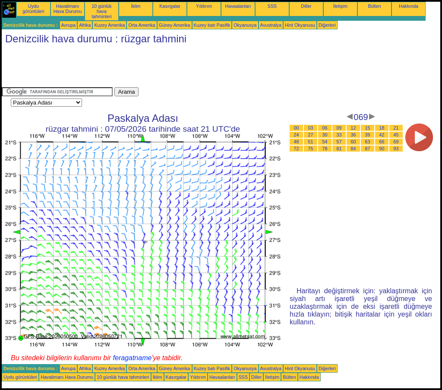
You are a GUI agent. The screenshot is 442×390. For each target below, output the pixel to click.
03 (310, 127)
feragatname (132, 357)
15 (367, 127)
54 (325, 141)
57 (339, 141)
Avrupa (68, 25)
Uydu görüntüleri (33, 8)
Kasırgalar (169, 6)
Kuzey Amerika (109, 25)
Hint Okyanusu (300, 25)
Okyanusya (245, 25)
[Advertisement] (159, 67)
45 (396, 134)
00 (296, 127)
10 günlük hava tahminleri (101, 11)
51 (310, 141)
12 (353, 127)
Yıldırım (204, 6)
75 (310, 148)
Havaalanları (238, 6)
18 (382, 127)
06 (325, 127)
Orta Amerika (141, 25)
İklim (136, 6)
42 (382, 134)
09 (339, 127)
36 (353, 134)
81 (339, 148)
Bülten (374, 6)
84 (353, 148)
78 (325, 148)
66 (382, 141)
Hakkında (408, 6)
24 (296, 134)
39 (367, 134)
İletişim (340, 6)
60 (353, 141)
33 (339, 134)
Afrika (85, 25)
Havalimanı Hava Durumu (68, 8)
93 (396, 148)
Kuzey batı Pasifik (212, 25)
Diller (306, 6)
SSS (272, 6)
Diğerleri (327, 25)
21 (396, 127)
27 (310, 134)
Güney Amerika (174, 25)
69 (396, 141)
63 (367, 141)
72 (296, 148)
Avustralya (271, 25)
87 (367, 148)
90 (382, 148)
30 (325, 134)
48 (296, 141)
